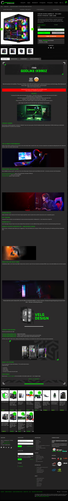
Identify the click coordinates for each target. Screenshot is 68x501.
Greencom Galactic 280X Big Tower (9, 336)
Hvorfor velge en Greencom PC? (42, 467)
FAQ (36, 460)
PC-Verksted (39, 468)
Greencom (21, 466)
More (61, 2)
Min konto (37, 440)
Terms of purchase (8, 491)
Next (32, 29)
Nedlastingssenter (40, 472)
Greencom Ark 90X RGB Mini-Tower (9, 335)
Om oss (37, 444)
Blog (30, 491)
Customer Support (10, 376)
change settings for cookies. (45, 496)
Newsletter (26, 491)
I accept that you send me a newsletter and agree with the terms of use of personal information (25, 457)
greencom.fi (39, 485)
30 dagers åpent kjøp (39, 456)
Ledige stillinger (39, 480)
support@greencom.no (6, 443)
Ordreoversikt (38, 441)
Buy (44, 32)
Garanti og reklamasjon (40, 457)
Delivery (2, 491)
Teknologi (37, 449)
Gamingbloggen (39, 446)
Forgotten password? (30, 446)
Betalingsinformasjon (40, 471)
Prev (1, 29)
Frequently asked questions (37, 491)
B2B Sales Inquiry (40, 479)
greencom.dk (39, 484)
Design (39, 27)
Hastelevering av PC (40, 469)
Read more (31, 459)
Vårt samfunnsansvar (39, 461)
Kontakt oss (38, 455)
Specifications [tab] (14, 58)
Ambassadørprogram (40, 478)
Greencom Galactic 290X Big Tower (9, 333)
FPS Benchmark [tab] (24, 58)
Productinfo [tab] (4, 58)
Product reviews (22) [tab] (34, 58)
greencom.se (39, 483)
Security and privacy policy (18, 491)
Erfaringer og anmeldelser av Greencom (43, 445)
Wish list (58, 32)
